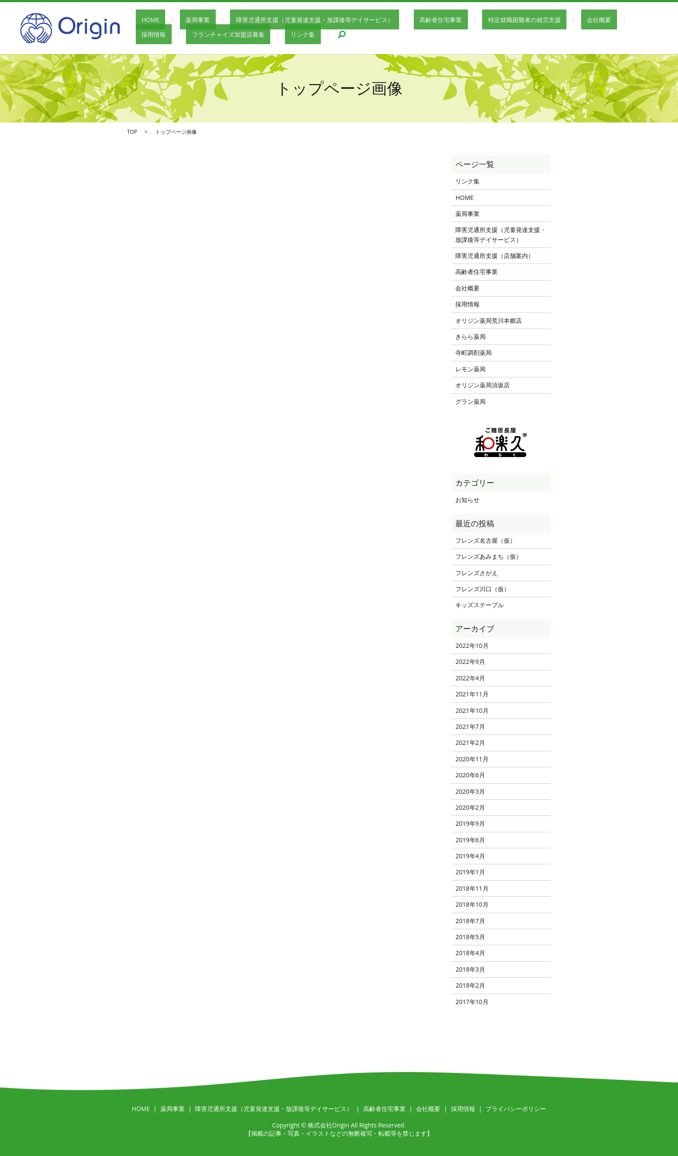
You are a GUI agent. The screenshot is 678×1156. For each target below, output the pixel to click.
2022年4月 (470, 678)
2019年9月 (470, 823)
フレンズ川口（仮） (482, 589)
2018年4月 (470, 953)
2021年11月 (471, 694)
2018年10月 (471, 904)
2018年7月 (470, 921)
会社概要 (535, 20)
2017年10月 (471, 1002)
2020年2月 (470, 807)
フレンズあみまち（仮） (488, 556)
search (268, 34)
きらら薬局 (470, 336)
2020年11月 (471, 759)
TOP (132, 131)
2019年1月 (470, 872)
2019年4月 (470, 856)
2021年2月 (470, 742)
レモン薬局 (470, 369)
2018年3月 (470, 969)
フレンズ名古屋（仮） (485, 540)
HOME (145, 20)
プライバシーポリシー (516, 1108)
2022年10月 (471, 645)
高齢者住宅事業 (400, 20)
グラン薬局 (470, 401)
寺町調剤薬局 (473, 352)
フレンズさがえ (476, 573)
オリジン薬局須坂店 (482, 385)
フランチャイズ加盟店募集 (172, 34)
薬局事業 (180, 20)
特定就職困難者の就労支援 (472, 20)
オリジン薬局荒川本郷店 (488, 320)
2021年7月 (470, 726)
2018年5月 (470, 937)
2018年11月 (471, 888)
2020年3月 (470, 791)
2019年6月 (470, 840)
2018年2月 (470, 985)
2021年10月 (471, 710)
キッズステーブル (479, 605)
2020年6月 (470, 775)
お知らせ (467, 500)
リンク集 (235, 34)
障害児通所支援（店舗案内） (494, 255)
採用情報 (574, 20)
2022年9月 (470, 661)
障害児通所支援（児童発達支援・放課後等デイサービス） (286, 20)
